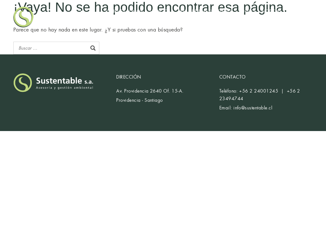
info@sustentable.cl (252, 108)
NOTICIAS (272, 11)
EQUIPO (247, 11)
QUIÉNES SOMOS (125, 11)
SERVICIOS (159, 11)
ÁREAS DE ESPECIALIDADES (204, 11)
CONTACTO (119, 19)
